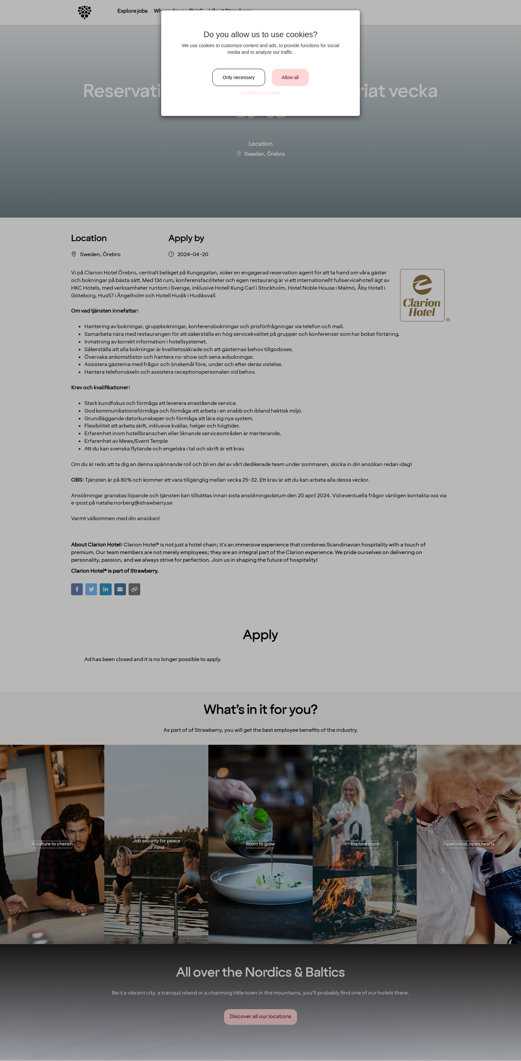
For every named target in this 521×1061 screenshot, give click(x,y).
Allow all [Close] (290, 77)
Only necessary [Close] (239, 77)
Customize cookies (260, 92)
